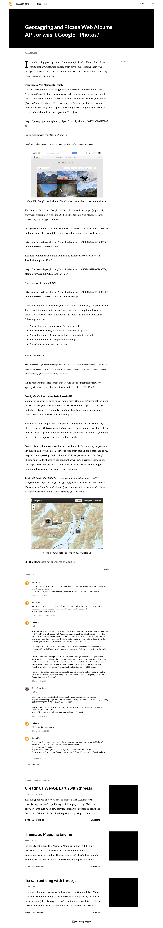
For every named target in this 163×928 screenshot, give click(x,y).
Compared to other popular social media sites (49, 400)
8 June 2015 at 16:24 (40, 716)
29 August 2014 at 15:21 (42, 595)
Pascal (34, 582)
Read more (95, 820)
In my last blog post (40, 62)
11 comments (38, 820)
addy (34, 602)
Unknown (36, 622)
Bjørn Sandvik (38, 688)
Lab (46, 4)
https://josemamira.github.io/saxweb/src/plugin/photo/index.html (61, 749)
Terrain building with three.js (50, 880)
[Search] (143, 3)
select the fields (33, 314)
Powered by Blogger (81, 922)
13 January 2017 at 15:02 (42, 758)
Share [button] (123, 62)
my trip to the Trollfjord (65, 112)
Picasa (80, 98)
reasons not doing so (61, 414)
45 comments (38, 866)
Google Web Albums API (86, 214)
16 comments (38, 912)
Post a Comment (32, 764)
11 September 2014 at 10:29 (43, 615)
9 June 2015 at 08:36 (40, 731)
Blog (39, 4)
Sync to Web (32, 103)
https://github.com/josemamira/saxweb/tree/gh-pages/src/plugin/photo (72, 752)
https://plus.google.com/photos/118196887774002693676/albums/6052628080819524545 (59, 144)
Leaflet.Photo (85, 62)
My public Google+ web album (43, 201)
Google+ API (57, 210)
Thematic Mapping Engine (48, 834)
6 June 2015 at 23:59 (40, 681)
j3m (33, 738)
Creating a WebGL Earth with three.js (58, 788)
